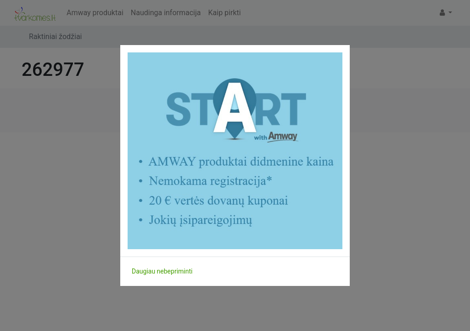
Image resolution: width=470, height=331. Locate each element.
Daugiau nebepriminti (162, 271)
